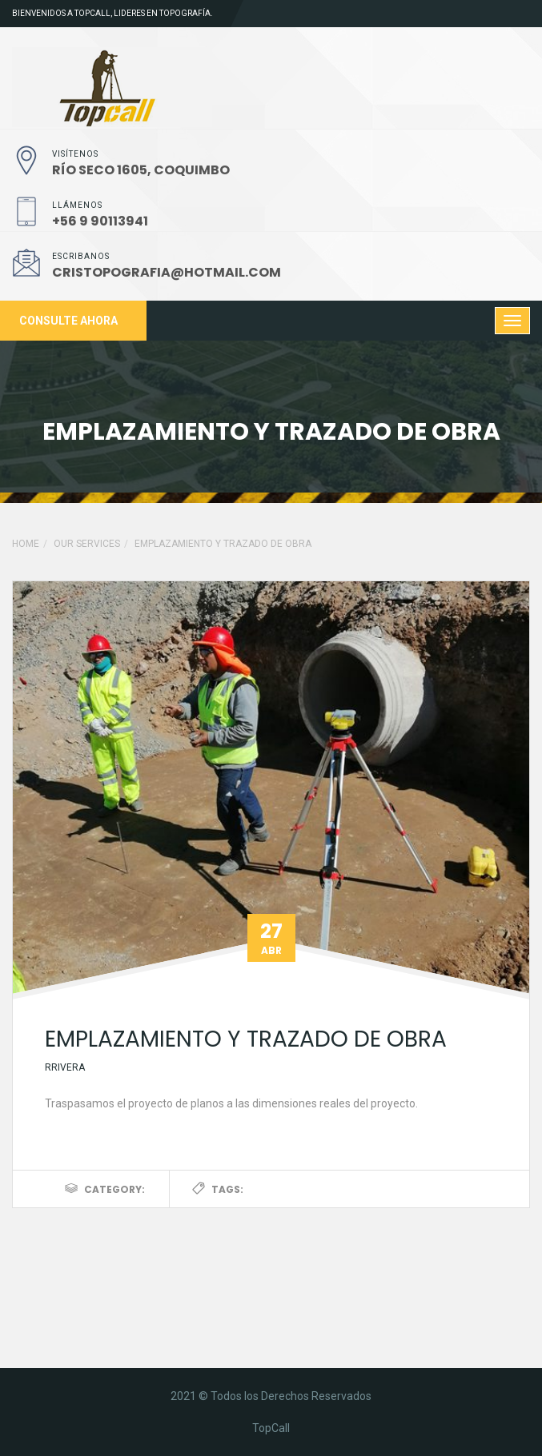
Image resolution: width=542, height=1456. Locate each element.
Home (25, 543)
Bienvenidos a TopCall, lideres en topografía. (112, 13)
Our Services (87, 543)
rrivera (65, 1067)
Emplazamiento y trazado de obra (246, 1039)
